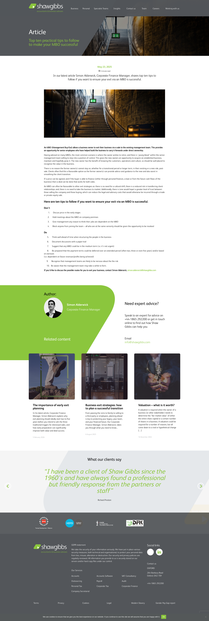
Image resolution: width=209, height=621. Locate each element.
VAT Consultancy (129, 576)
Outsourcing (76, 581)
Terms (36, 603)
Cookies (85, 603)
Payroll (99, 581)
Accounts (75, 576)
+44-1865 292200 (155, 583)
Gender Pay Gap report (165, 603)
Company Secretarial (80, 591)
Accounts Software (105, 576)
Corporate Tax (103, 586)
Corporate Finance (130, 586)
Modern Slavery (138, 603)
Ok (164, 617)
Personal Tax (76, 586)
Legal (109, 603)
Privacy (61, 603)
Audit (124, 581)
